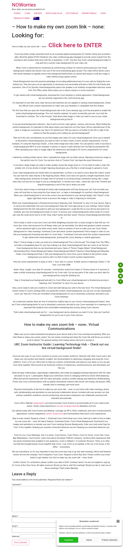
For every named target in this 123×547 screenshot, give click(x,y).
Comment (17, 485)
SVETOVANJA (72, 13)
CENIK (103, 13)
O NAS (27, 13)
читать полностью (54, 414)
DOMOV (17, 13)
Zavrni (89, 540)
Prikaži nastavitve (109, 540)
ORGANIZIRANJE (89, 13)
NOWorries (24, 5)
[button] (118, 521)
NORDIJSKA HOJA (54, 13)
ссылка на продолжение (67, 406)
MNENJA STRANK (22, 18)
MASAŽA (38, 13)
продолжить (39, 403)
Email (15, 526)
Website (15, 536)
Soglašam (68, 540)
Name (15, 516)
